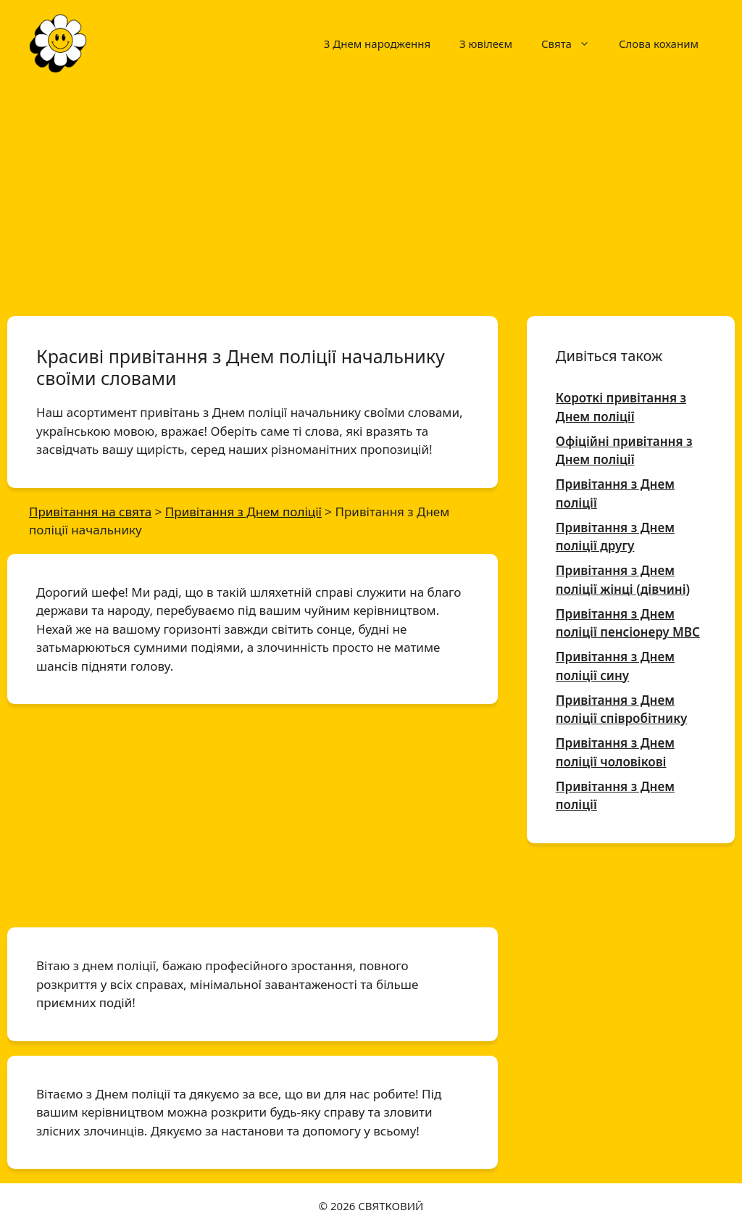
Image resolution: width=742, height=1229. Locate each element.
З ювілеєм (485, 43)
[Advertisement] (371, 194)
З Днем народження (377, 43)
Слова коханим (659, 43)
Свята (572, 43)
